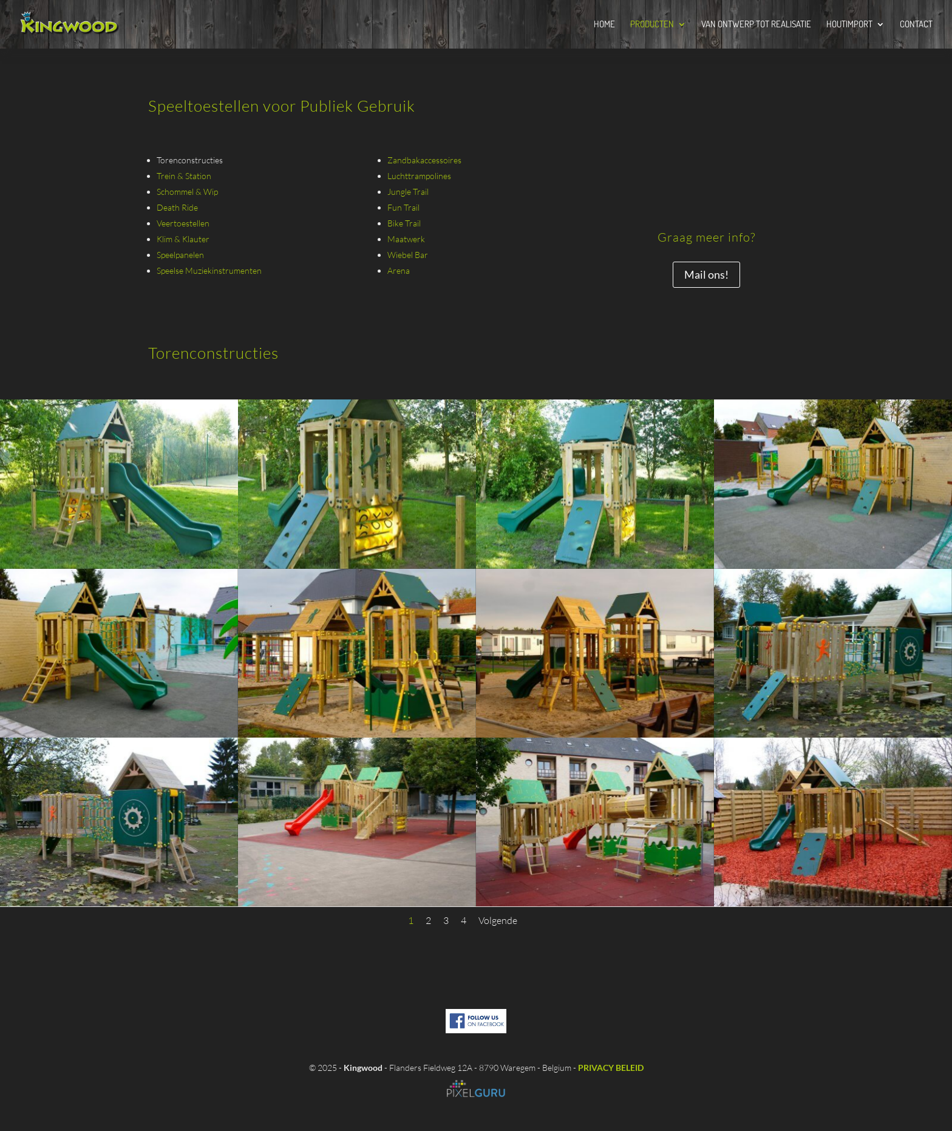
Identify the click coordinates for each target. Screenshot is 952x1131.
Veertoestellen (183, 223)
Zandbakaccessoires (424, 160)
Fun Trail (403, 207)
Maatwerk (406, 239)
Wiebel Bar (407, 255)
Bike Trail (404, 223)
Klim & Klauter (183, 239)
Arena (398, 270)
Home (604, 25)
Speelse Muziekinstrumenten (209, 270)
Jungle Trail (408, 191)
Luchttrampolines (419, 176)
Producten (652, 25)
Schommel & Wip (187, 191)
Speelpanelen (180, 255)
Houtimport (849, 25)
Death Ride (177, 207)
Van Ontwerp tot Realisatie (756, 25)
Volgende (497, 920)
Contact (916, 25)
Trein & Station (184, 176)
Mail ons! (706, 274)
